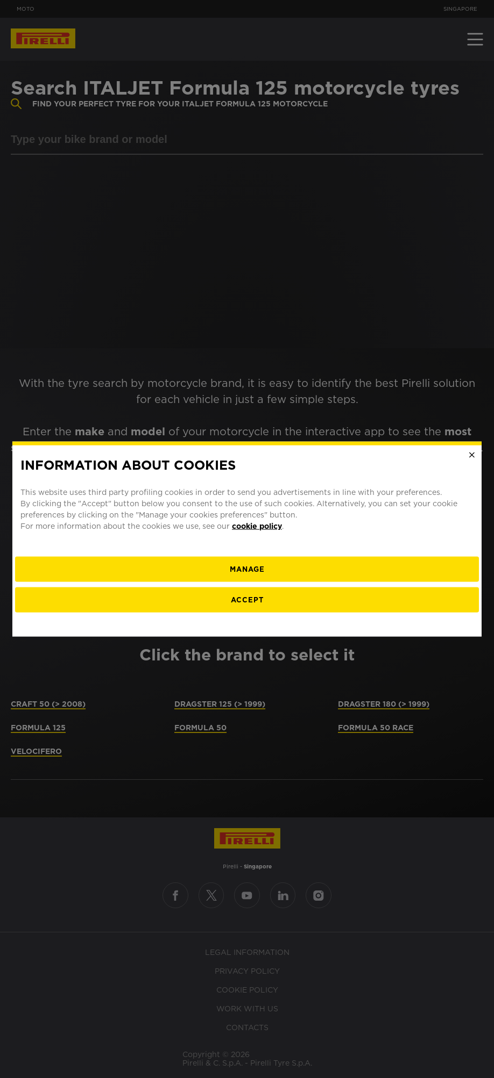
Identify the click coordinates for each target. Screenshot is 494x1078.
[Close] (472, 455)
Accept (247, 599)
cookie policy (257, 525)
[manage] (247, 568)
